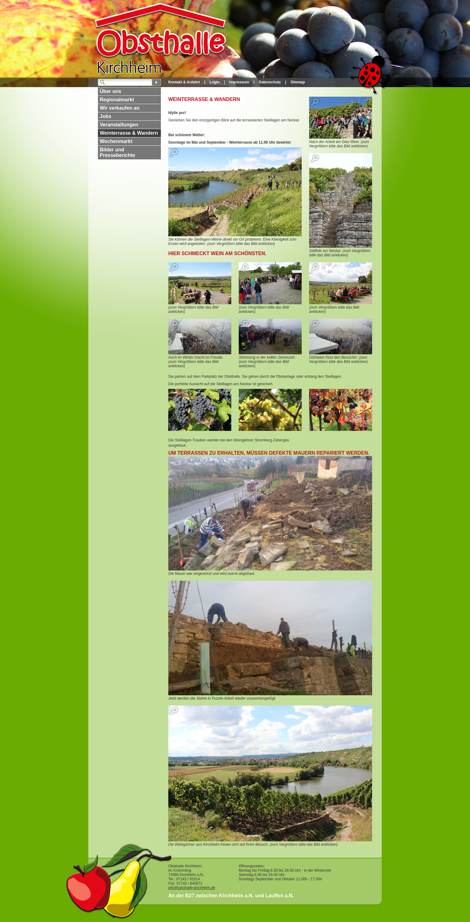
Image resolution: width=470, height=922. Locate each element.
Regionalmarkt (117, 99)
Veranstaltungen (119, 124)
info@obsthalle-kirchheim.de (191, 888)
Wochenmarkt (116, 141)
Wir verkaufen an (120, 108)
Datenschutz (270, 82)
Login (215, 82)
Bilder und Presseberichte (117, 152)
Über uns (110, 91)
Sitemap (298, 82)
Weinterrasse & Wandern (129, 133)
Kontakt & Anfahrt (184, 82)
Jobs (105, 116)
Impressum (239, 82)
